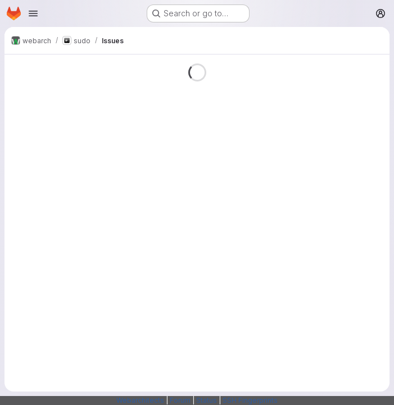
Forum (180, 400)
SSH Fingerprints (250, 400)
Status (206, 400)
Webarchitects (140, 400)
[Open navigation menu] (33, 13)
